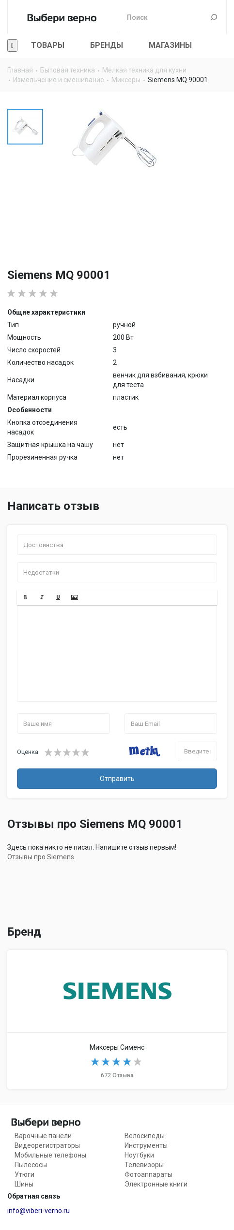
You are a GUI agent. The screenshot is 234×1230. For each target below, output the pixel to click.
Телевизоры (144, 1165)
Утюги (24, 1174)
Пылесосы (31, 1165)
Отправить (117, 778)
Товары (47, 45)
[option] (25, 127)
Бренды (106, 45)
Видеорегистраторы (47, 1145)
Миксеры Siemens (117, 1019)
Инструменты (146, 1145)
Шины (24, 1184)
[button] (25, 597)
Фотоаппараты (148, 1174)
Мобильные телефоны (50, 1155)
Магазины (170, 45)
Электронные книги (156, 1184)
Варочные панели (43, 1136)
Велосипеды (145, 1136)
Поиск (213, 17)
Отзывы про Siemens (40, 857)
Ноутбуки (139, 1155)
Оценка (27, 751)
